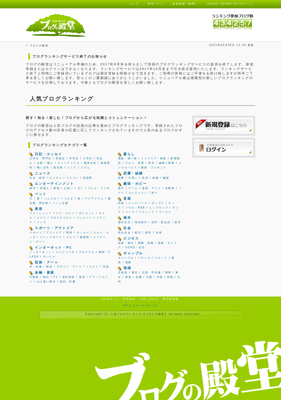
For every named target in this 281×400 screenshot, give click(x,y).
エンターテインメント (54, 183)
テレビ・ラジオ (99, 188)
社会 (127, 228)
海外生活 (124, 222)
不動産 (34, 277)
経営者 (58, 167)
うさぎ (69, 198)
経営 (148, 232)
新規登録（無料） (185, 3)
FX (55, 277)
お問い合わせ (149, 299)
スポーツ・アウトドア (54, 228)
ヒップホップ (158, 207)
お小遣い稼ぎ (46, 281)
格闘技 (84, 237)
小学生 (88, 158)
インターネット (41, 252)
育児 (151, 163)
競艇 (128, 262)
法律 (159, 232)
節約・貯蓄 (68, 281)
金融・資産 (44, 272)
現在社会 (124, 232)
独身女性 (90, 163)
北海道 (123, 272)
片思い (133, 177)
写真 (106, 266)
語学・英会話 (161, 222)
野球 (69, 232)
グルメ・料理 (134, 163)
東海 (128, 277)
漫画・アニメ (151, 188)
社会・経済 (37, 177)
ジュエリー (85, 217)
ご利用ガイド (109, 299)
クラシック (147, 211)
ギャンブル (133, 253)
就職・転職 (146, 243)
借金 (82, 277)
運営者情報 (171, 299)
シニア (72, 167)
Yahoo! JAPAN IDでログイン (230, 3)
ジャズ (130, 211)
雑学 (33, 188)
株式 (46, 277)
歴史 (49, 266)
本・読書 (36, 266)
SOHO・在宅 (135, 247)
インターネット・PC (53, 247)
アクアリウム (94, 198)
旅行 (121, 188)
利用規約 (129, 299)
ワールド (165, 211)
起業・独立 (126, 243)
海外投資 (68, 277)
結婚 (155, 177)
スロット (161, 257)
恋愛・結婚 (133, 173)
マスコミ (72, 177)
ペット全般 (61, 203)
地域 (127, 268)
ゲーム (133, 188)
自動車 (170, 188)
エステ (41, 217)
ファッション (39, 213)
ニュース (42, 173)
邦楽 (121, 203)
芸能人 (44, 188)
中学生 (74, 158)
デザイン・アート (69, 266)
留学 (178, 222)
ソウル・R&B (135, 207)
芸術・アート (46, 262)
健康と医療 (167, 163)
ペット (41, 194)
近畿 (139, 277)
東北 (135, 272)
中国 (160, 277)
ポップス (158, 203)
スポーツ (36, 232)
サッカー (83, 232)
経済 (138, 232)
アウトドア (54, 232)
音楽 (127, 198)
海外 (127, 218)
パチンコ (144, 257)
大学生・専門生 (41, 158)
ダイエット (87, 213)
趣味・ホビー (135, 183)
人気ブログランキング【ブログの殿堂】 (138, 314)
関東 (168, 272)
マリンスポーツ (51, 237)
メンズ (41, 222)
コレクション (137, 192)
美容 (39, 209)
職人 (50, 163)
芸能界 (88, 177)
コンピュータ (65, 252)
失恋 (145, 177)
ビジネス (55, 177)
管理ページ (155, 3)
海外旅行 (141, 222)
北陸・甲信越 (151, 272)
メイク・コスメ (64, 213)
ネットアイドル (69, 163)
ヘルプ (134, 3)
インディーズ (137, 203)
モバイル (49, 256)
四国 (170, 277)
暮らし (129, 154)
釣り (155, 192)
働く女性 (43, 167)
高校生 (60, 158)
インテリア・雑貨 (153, 158)
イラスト (92, 266)
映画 (56, 188)
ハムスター (52, 198)
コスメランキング (144, 305)
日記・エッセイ (48, 154)
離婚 (166, 177)
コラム (85, 167)
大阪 (149, 277)
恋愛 (121, 177)
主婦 (40, 163)
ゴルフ (71, 237)
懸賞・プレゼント (153, 167)
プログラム (87, 252)
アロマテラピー (61, 217)
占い (81, 188)
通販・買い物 (127, 158)
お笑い (69, 188)
